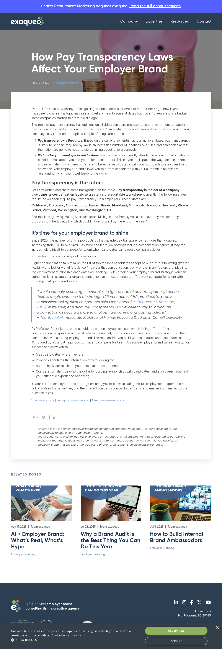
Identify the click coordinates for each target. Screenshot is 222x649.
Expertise (154, 22)
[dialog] (111, 636)
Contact (204, 22)
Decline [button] (176, 641)
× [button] (217, 627)
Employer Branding (68, 83)
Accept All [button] (176, 631)
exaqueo (46, 429)
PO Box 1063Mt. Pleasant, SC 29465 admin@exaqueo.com (194, 618)
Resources (179, 22)
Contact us (100, 441)
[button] (75, 640)
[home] (26, 21)
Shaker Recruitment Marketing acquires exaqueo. (111, 6)
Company (129, 22)
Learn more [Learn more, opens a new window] (77, 635)
